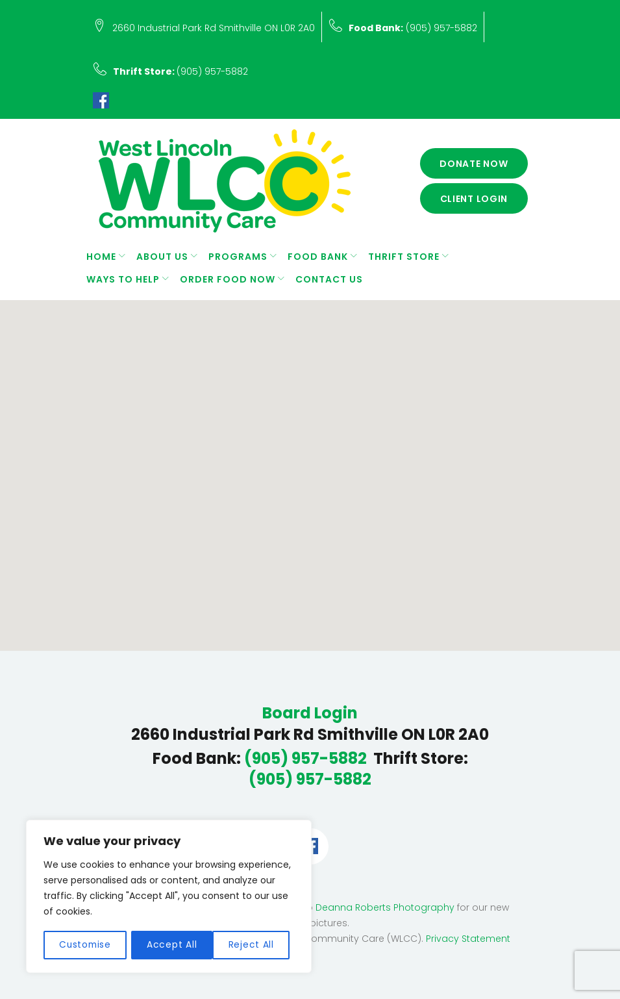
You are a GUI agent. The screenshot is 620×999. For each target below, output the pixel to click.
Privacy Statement (468, 938)
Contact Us (329, 279)
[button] (316, 470)
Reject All (170, 945)
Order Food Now (227, 279)
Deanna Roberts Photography (385, 907)
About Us (162, 256)
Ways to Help (123, 279)
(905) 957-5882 (413, 27)
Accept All (254, 945)
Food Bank (318, 256)
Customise (85, 945)
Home (101, 256)
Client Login (474, 198)
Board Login (310, 713)
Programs (237, 256)
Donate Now (474, 163)
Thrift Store (404, 256)
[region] (169, 897)
